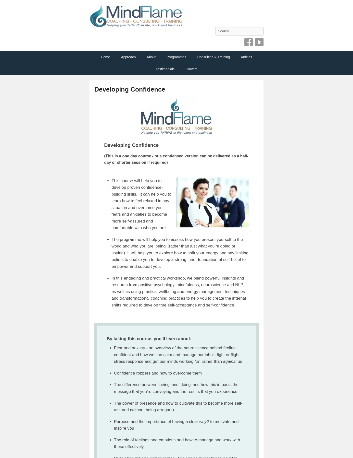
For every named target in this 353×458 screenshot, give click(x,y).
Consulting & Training (213, 57)
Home (105, 57)
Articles (246, 57)
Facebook (248, 42)
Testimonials (165, 69)
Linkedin (259, 42)
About (151, 57)
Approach (128, 57)
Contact (191, 69)
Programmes (176, 57)
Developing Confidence (129, 89)
